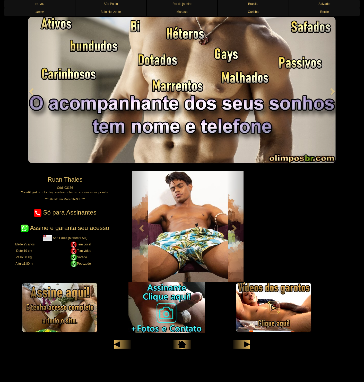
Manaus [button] (182, 12)
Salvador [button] (324, 4)
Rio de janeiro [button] (182, 4)
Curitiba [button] (253, 12)
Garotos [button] (39, 12)
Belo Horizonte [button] (111, 12)
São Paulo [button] (111, 4)
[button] (30, 90)
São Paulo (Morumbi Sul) (65, 238)
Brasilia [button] (253, 4)
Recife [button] (324, 12)
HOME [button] (39, 4)
